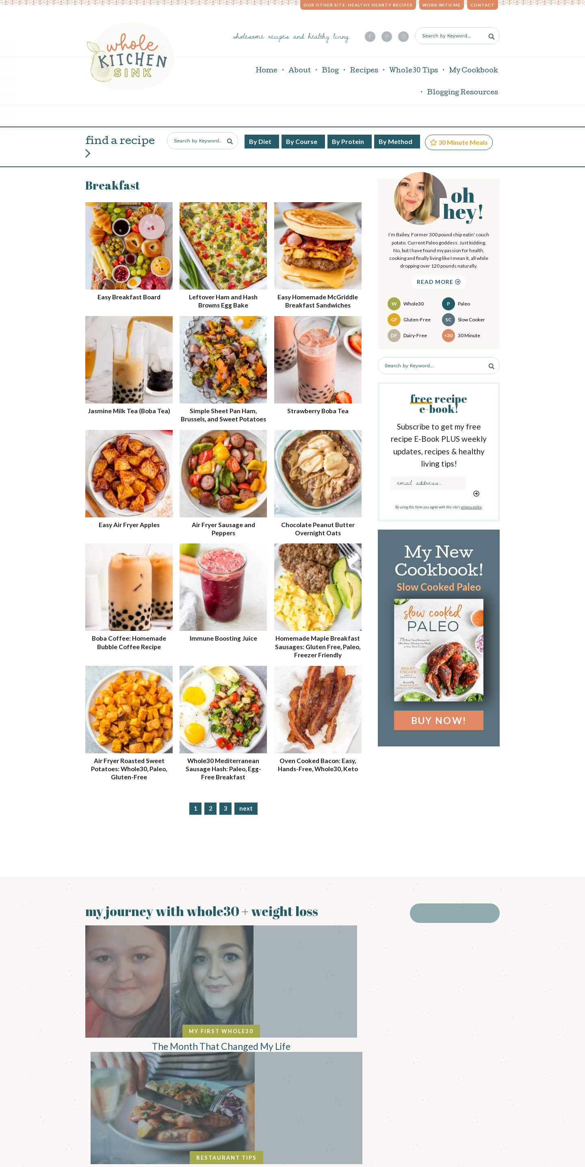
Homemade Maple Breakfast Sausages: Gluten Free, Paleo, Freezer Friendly (318, 653)
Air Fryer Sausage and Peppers (223, 531)
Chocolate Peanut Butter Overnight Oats (318, 531)
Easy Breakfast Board (129, 291)
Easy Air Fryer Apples (129, 527)
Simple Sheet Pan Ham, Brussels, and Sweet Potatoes (223, 413)
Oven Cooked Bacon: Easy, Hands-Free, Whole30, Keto (318, 779)
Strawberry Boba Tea (317, 405)
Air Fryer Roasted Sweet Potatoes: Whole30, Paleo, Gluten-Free (129, 779)
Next (246, 819)
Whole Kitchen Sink (130, 53)
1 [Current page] (195, 820)
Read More (439, 276)
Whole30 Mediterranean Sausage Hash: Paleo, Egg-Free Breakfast (223, 779)
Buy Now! (438, 714)
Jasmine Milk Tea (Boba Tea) (129, 409)
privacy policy (471, 501)
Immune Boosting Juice (223, 641)
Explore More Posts (462, 907)
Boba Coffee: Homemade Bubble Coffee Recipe (129, 645)
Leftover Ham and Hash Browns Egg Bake (223, 295)
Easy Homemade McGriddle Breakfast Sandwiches (317, 295)
